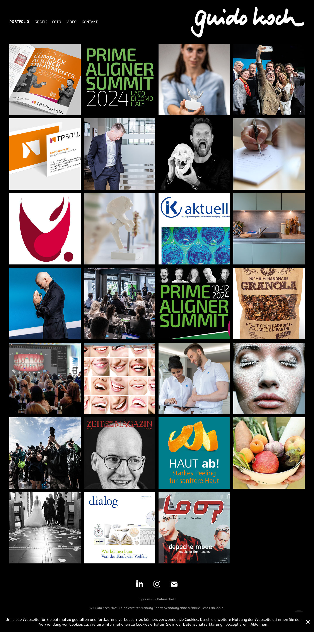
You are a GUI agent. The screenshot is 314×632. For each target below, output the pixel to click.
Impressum (146, 599)
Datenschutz (166, 599)
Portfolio (19, 21)
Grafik (41, 22)
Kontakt (90, 22)
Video (72, 22)
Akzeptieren (236, 624)
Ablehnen (259, 624)
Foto (56, 22)
